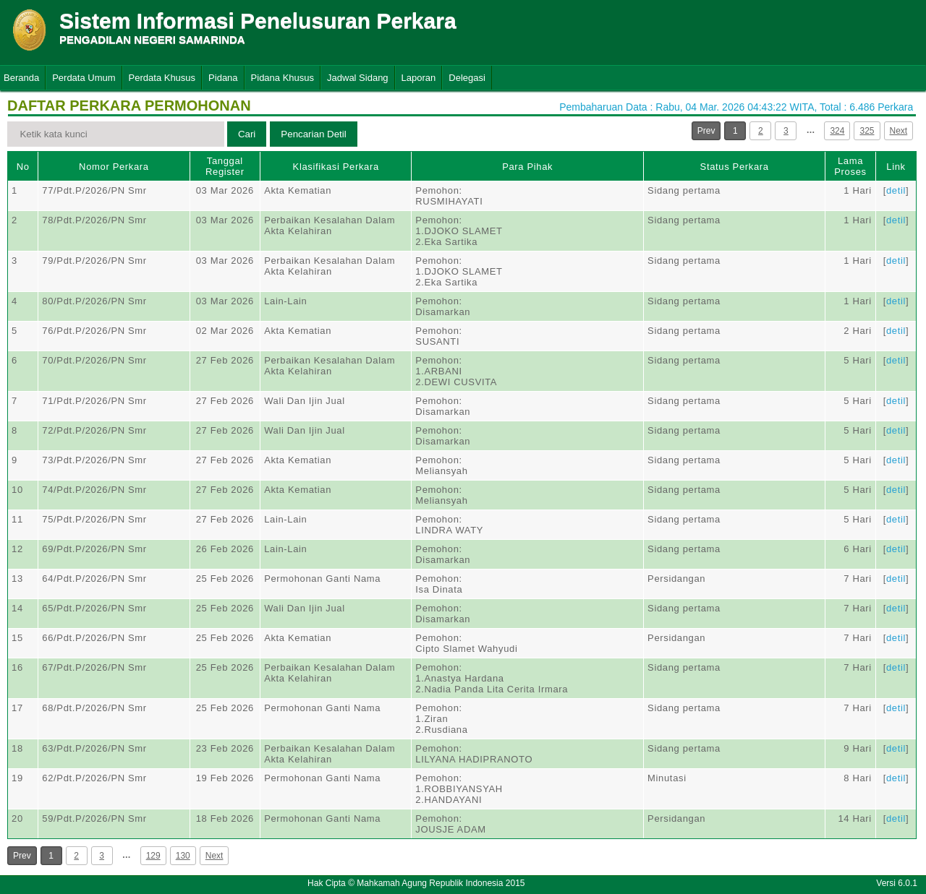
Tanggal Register (225, 166)
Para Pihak (527, 166)
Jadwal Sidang (357, 77)
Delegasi (467, 77)
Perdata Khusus (162, 77)
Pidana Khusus (282, 77)
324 (837, 131)
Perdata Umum (83, 77)
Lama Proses (850, 166)
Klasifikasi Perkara (336, 166)
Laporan (419, 77)
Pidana (222, 77)
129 (153, 856)
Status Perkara (734, 166)
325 (866, 131)
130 (183, 856)
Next (899, 131)
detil (896, 190)
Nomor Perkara (114, 166)
